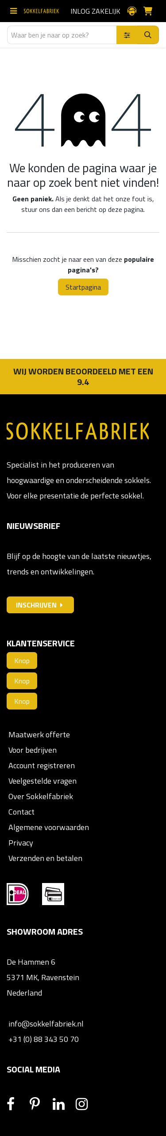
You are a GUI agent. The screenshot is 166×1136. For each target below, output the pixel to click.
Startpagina (83, 287)
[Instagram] (86, 1104)
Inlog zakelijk (95, 11)
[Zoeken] (148, 35)
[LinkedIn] (63, 1104)
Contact (21, 812)
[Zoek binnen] (127, 35)
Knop (22, 660)
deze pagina (125, 209)
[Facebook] (17, 1104)
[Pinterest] (40, 1104)
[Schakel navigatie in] (15, 11)
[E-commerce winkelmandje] (151, 11)
